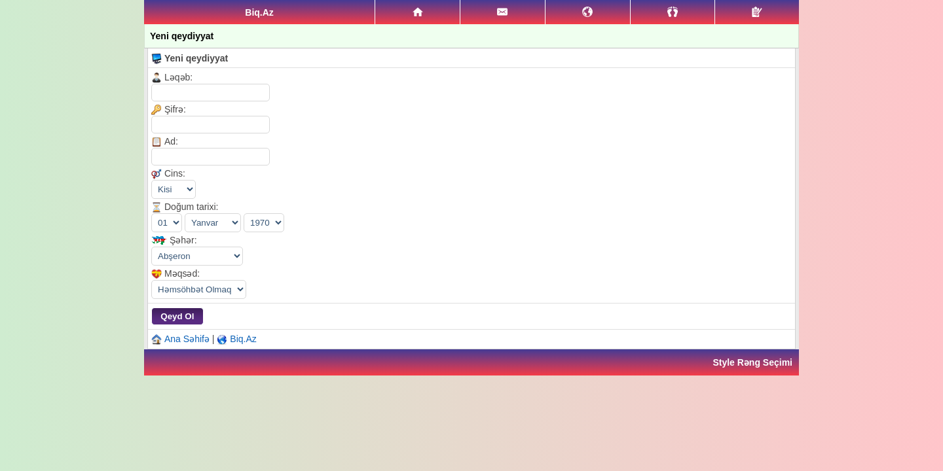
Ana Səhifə (187, 339)
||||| (198, 289)
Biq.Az (243, 339)
